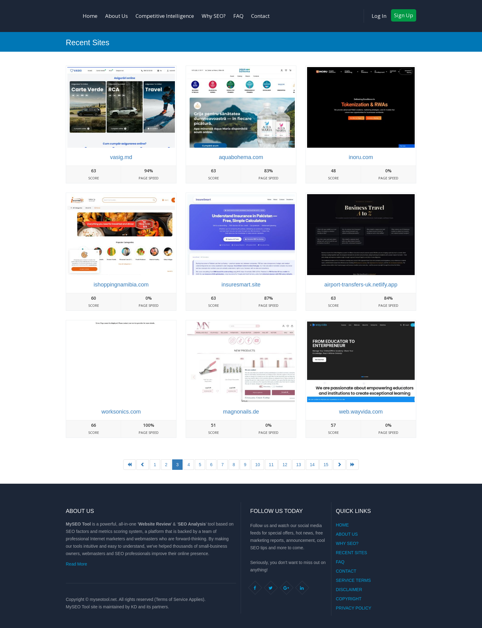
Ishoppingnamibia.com (120, 285)
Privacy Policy (353, 608)
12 (284, 464)
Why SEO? (214, 15)
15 (325, 464)
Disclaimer (349, 589)
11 (271, 464)
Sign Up (403, 15)
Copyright (349, 598)
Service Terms (353, 580)
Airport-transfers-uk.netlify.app (360, 285)
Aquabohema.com (241, 157)
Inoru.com (361, 157)
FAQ (238, 15)
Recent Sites (351, 552)
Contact (260, 15)
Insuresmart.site (240, 285)
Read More (76, 564)
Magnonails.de (241, 412)
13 (298, 464)
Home (90, 15)
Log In (379, 15)
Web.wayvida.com (361, 412)
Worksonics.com (121, 412)
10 (257, 464)
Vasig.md (121, 157)
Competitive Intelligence (165, 15)
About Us (116, 15)
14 (312, 464)
